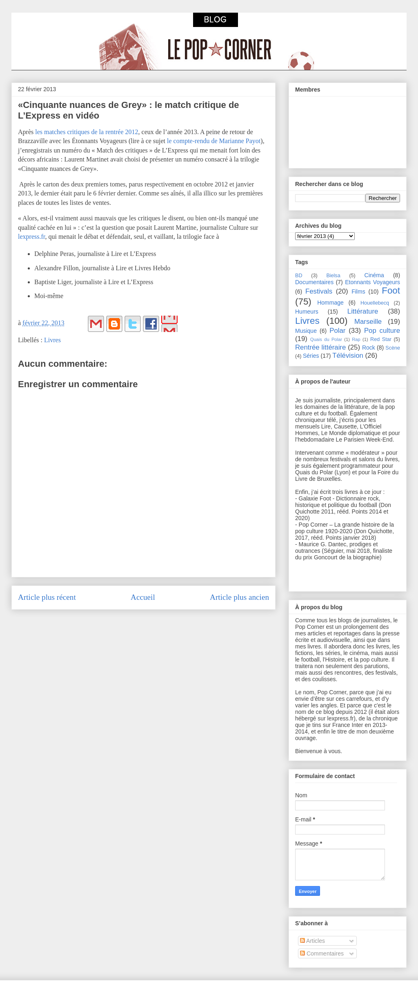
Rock (368, 347)
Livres (52, 339)
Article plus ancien (239, 597)
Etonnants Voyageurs (372, 282)
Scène (392, 348)
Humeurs (306, 311)
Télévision (347, 355)
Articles (312, 941)
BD (298, 275)
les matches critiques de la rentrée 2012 (86, 131)
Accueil (143, 597)
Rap (356, 339)
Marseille (368, 321)
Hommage (330, 302)
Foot (391, 290)
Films (358, 291)
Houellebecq (374, 303)
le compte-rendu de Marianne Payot (213, 140)
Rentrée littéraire (320, 347)
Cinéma (374, 275)
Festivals (318, 291)
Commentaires (322, 953)
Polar (337, 330)
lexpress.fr (31, 236)
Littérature (362, 311)
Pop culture (382, 330)
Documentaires (314, 282)
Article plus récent (47, 597)
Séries (311, 355)
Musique (306, 331)
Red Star (380, 339)
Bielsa (333, 275)
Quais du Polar (326, 339)
